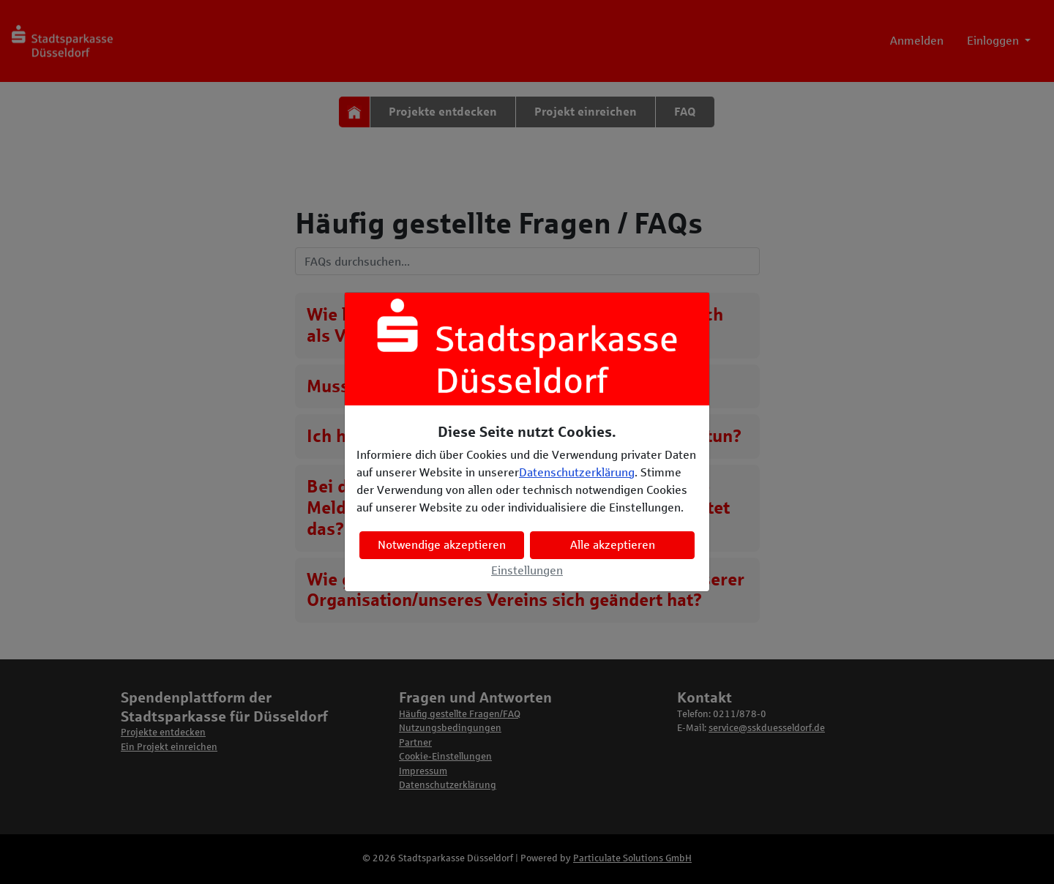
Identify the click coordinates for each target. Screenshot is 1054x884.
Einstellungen (527, 570)
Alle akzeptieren (612, 545)
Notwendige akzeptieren (442, 545)
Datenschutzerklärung (577, 472)
